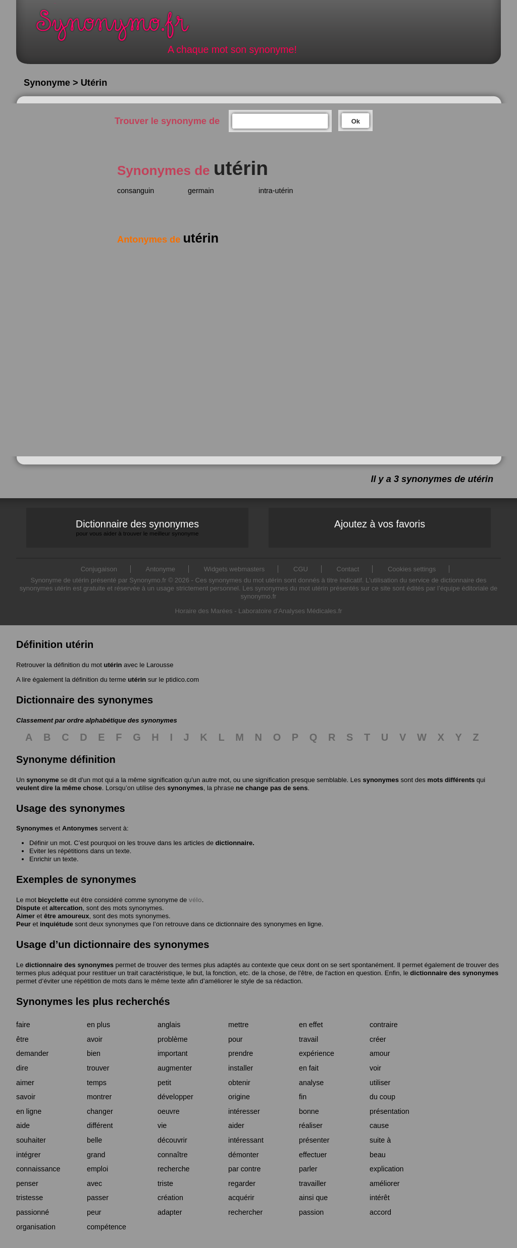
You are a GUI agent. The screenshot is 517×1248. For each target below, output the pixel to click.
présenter (314, 1140)
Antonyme (161, 569)
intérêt (380, 1198)
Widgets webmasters (234, 569)
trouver (98, 1068)
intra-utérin (275, 191)
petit (164, 1083)
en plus (98, 1025)
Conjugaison (99, 569)
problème (173, 1039)
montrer (99, 1097)
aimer (25, 1083)
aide (23, 1125)
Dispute (28, 908)
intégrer (28, 1155)
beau (378, 1155)
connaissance (38, 1169)
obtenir (239, 1083)
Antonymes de (168, 239)
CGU (300, 569)
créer (378, 1039)
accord (380, 1212)
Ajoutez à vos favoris (379, 523)
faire (23, 1025)
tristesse (29, 1198)
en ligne (28, 1111)
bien (93, 1053)
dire (22, 1068)
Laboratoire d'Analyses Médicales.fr (290, 611)
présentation (389, 1111)
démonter (243, 1155)
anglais (169, 1025)
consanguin (135, 191)
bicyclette (53, 900)
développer (175, 1097)
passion (311, 1212)
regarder (241, 1183)
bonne (309, 1111)
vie (162, 1125)
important (173, 1053)
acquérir (241, 1198)
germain (201, 191)
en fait (309, 1068)
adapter (170, 1212)
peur (94, 1212)
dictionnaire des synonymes (69, 965)
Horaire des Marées (203, 611)
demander (32, 1053)
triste (165, 1183)
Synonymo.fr (119, 28)
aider (236, 1125)
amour (380, 1053)
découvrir (172, 1140)
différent (100, 1125)
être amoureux (66, 916)
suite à (380, 1140)
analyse (311, 1083)
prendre (240, 1053)
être (22, 1039)
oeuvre (169, 1111)
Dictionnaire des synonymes (137, 527)
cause (379, 1125)
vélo (195, 900)
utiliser (380, 1083)
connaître (173, 1155)
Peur (23, 924)
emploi (97, 1169)
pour (235, 1039)
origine (239, 1097)
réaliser (311, 1125)
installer (240, 1068)
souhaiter (31, 1140)
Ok (355, 121)
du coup (382, 1097)
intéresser (244, 1111)
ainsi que (313, 1198)
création (170, 1198)
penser (27, 1183)
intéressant (246, 1140)
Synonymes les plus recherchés (93, 1001)
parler (308, 1169)
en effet (311, 1025)
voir (375, 1068)
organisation (36, 1227)
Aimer (25, 916)
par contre (244, 1169)
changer (100, 1111)
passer (98, 1198)
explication (387, 1169)
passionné (32, 1212)
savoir (25, 1097)
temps (97, 1083)
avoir (94, 1039)
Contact (348, 569)
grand (96, 1155)
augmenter (175, 1068)
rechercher (245, 1212)
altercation (66, 908)
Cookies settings (412, 569)
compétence (106, 1227)
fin (302, 1097)
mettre (238, 1025)
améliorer (385, 1183)
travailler (312, 1183)
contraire (384, 1025)
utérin (113, 665)
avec (94, 1183)
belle (94, 1140)
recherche (174, 1169)
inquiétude (56, 924)
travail (308, 1039)
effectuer (313, 1155)
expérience (316, 1053)
